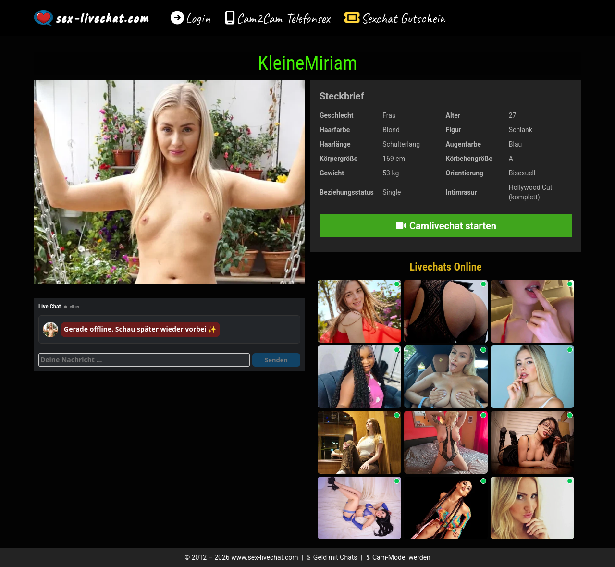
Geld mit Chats (331, 557)
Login (197, 18)
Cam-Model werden (397, 557)
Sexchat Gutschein (403, 18)
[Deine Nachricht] (144, 360)
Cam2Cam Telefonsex (283, 18)
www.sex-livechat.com (264, 557)
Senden (276, 360)
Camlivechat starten (445, 226)
